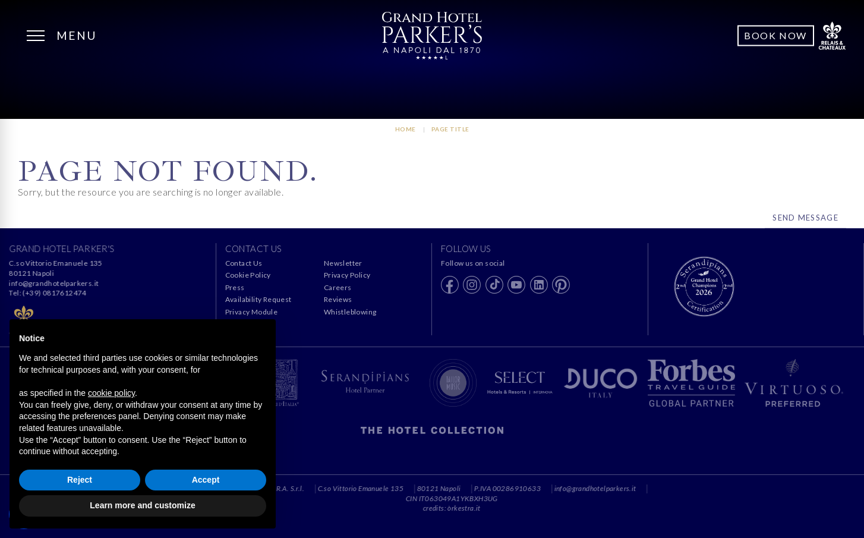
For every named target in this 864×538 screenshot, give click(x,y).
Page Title (450, 129)
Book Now (775, 35)
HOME (405, 129)
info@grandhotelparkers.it (54, 283)
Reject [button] (79, 479)
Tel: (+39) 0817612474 (48, 292)
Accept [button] (206, 479)
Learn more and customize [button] (142, 505)
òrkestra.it (497, 508)
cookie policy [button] (111, 393)
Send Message (805, 217)
